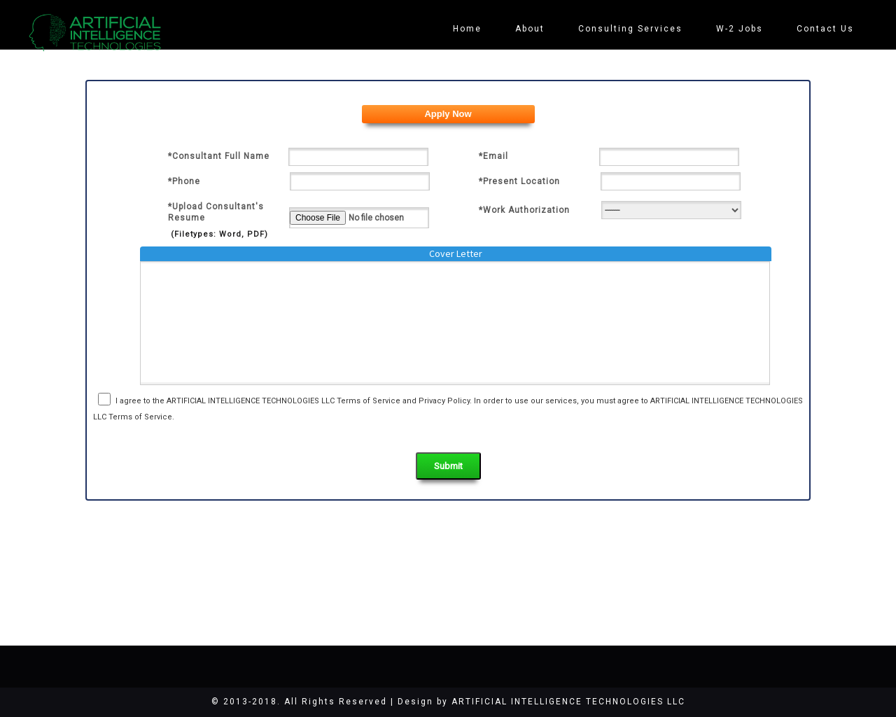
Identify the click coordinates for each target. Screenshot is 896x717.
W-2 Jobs (739, 29)
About (530, 29)
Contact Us (825, 29)
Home (467, 29)
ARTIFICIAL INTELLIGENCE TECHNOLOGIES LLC (568, 701)
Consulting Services (630, 29)
